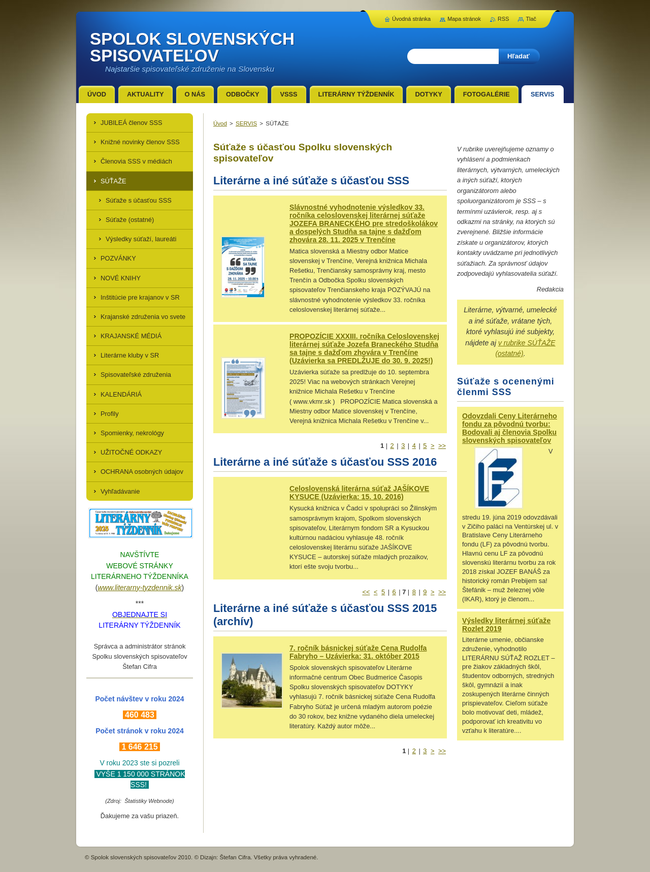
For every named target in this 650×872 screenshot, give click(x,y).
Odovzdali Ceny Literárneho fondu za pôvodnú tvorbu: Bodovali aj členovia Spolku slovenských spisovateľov (509, 428)
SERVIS (246, 123)
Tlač (531, 19)
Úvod (220, 123)
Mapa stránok (464, 19)
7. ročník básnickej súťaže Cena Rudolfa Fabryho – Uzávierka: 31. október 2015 (358, 652)
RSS (503, 19)
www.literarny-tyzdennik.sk (140, 588)
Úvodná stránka (411, 19)
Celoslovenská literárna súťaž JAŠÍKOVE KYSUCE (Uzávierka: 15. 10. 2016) (359, 493)
